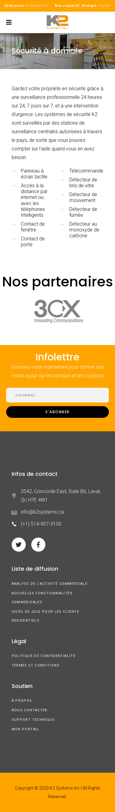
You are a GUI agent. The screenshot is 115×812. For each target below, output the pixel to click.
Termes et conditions (36, 665)
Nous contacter (30, 710)
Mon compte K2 (67, 5)
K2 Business (14, 5)
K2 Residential (36, 5)
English (104, 5)
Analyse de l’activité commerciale (49, 584)
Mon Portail (25, 729)
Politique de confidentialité (44, 656)
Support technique (33, 720)
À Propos (22, 701)
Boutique (89, 5)
